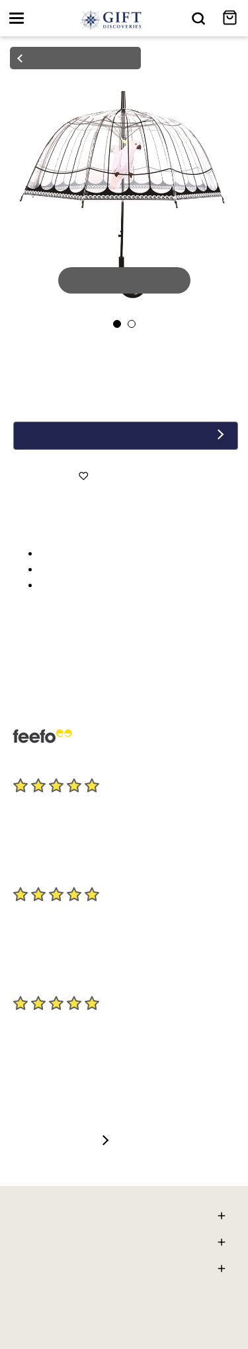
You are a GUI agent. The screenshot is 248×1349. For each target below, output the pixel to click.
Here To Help (124, 1217)
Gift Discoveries (124, 1244)
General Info (124, 1270)
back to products (74, 58)
